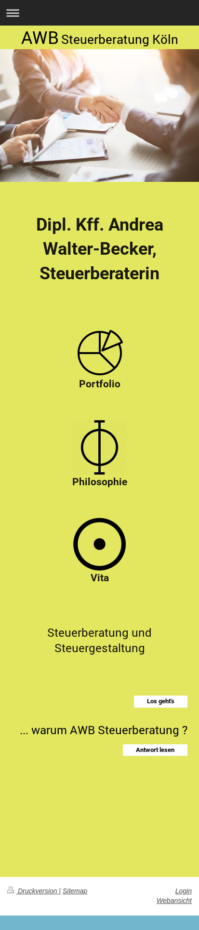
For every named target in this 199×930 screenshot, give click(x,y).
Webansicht (174, 900)
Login (183, 891)
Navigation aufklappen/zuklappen (99, 12)
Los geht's (160, 701)
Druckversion (33, 891)
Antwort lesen (155, 749)
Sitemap (75, 891)
